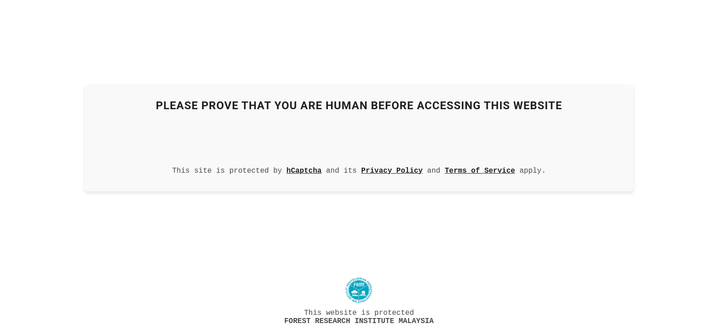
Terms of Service (480, 169)
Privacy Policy (392, 169)
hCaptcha (304, 169)
